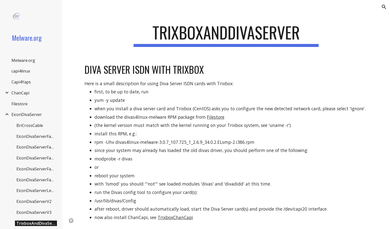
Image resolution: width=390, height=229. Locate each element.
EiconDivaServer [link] (26, 114)
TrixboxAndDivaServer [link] (36, 223)
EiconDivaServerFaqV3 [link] (36, 180)
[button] (384, 7)
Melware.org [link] (23, 60)
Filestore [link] (19, 104)
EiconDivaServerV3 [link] (33, 212)
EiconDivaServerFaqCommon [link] (36, 147)
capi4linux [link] (20, 71)
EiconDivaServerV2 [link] (33, 201)
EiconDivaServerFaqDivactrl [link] (36, 158)
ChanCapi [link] (20, 93)
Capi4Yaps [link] (21, 82)
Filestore (215, 117)
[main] (226, 35)
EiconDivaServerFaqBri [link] (36, 136)
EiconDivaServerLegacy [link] (36, 190)
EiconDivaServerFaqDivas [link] (36, 169)
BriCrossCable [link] (29, 125)
